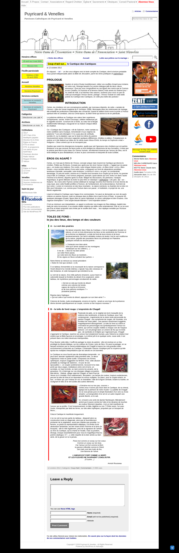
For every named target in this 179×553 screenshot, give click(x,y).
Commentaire (86, 468)
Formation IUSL (150, 172)
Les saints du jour (30, 149)
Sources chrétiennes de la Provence (32, 183)
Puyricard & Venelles (44, 13)
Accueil (86, 58)
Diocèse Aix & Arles (31, 140)
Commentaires (152, 11)
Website (90, 525)
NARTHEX (27, 152)
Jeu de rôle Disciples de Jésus (145, 176)
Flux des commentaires (32, 209)
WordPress (89, 551)
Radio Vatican (28, 157)
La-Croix (26, 171)
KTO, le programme (31, 147)
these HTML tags (68, 513)
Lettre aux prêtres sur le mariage (113, 58)
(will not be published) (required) (102, 521)
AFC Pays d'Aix (29, 135)
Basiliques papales (30, 138)
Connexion (27, 204)
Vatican (26, 161)
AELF (25, 133)
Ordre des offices (55, 58)
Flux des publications (31, 207)
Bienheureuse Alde (29, 193)
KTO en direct (28, 145)
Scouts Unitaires (29, 180)
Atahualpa (99, 551)
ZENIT (26, 173)
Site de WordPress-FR (32, 212)
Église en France (30, 142)
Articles (138, 11)
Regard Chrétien (29, 159)
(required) (93, 517)
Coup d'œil (75, 468)
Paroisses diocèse (30, 154)
